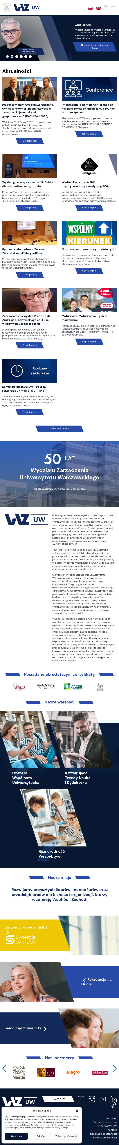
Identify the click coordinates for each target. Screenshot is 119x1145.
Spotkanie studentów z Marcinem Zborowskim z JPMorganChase (24, 251)
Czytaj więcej (30, 140)
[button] (77, 1110)
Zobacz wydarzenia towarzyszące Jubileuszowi (59, 488)
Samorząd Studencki (26, 1028)
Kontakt (112, 1129)
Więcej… (72, 660)
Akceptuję (16, 1136)
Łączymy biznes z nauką (26, 927)
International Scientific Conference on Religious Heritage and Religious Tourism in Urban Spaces (88, 108)
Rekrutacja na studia (96, 981)
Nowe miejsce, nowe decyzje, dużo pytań (89, 249)
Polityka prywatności (105, 1137)
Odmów (40, 1136)
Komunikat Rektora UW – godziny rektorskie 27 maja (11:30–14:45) (24, 388)
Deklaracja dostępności (103, 1133)
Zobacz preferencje (66, 1136)
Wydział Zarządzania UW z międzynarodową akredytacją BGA (85, 184)
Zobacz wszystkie (59, 428)
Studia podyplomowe (105, 1122)
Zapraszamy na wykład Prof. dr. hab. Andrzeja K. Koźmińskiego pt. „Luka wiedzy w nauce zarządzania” (26, 319)
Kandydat (111, 1118)
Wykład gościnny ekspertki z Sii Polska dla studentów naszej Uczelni (28, 184)
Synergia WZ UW (107, 1125)
